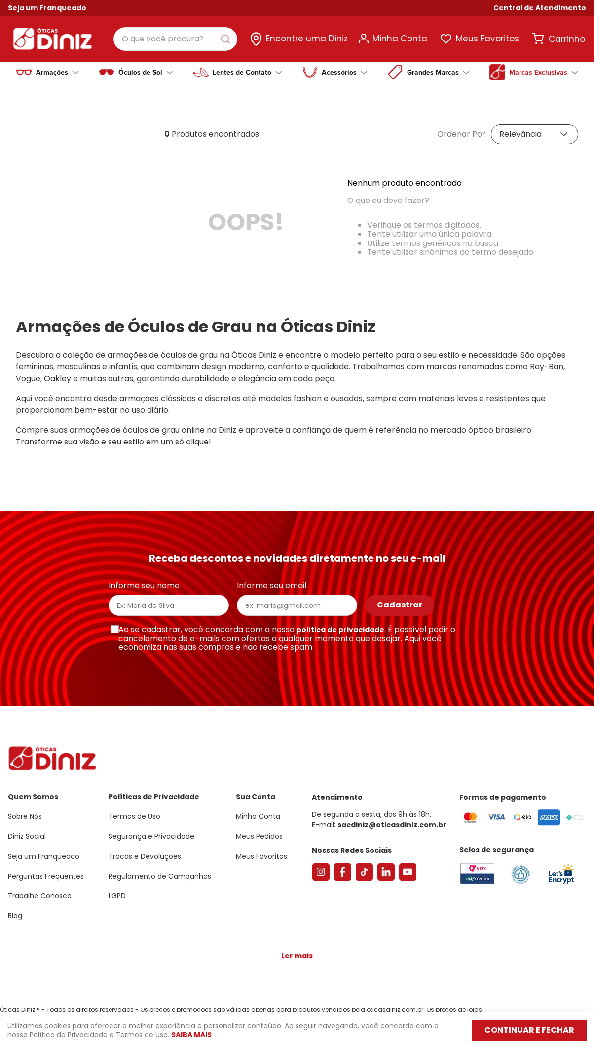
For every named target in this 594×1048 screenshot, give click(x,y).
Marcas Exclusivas (543, 72)
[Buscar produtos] (227, 39)
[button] (539, 8)
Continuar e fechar (529, 1030)
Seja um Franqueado (47, 8)
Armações (57, 72)
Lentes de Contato (247, 72)
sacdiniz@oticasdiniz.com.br (391, 817)
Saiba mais (191, 1035)
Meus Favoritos (487, 38)
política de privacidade (340, 622)
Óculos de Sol (145, 72)
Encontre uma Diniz (307, 38)
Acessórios (345, 72)
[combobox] (175, 39)
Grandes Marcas (438, 72)
